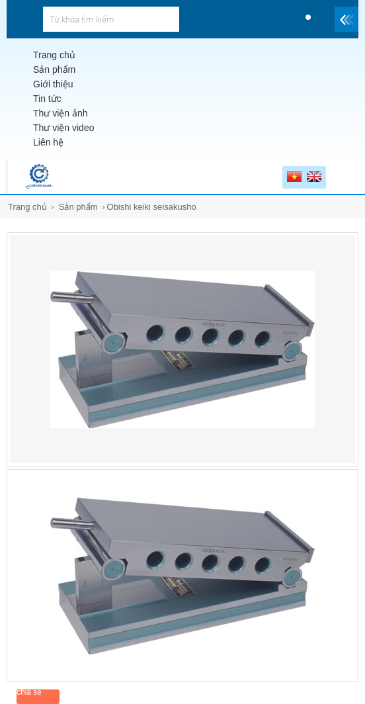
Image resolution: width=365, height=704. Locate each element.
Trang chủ (27, 207)
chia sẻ (29, 692)
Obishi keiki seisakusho (151, 207)
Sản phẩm (78, 207)
